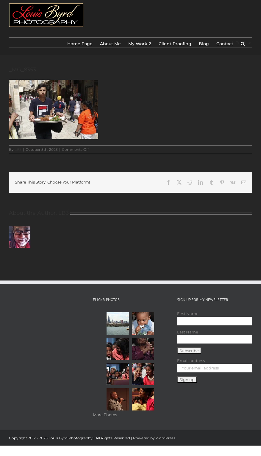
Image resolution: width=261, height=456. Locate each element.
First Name (188, 313)
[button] (243, 42)
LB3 (18, 149)
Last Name (187, 332)
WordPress (165, 438)
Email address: (191, 360)
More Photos (105, 414)
